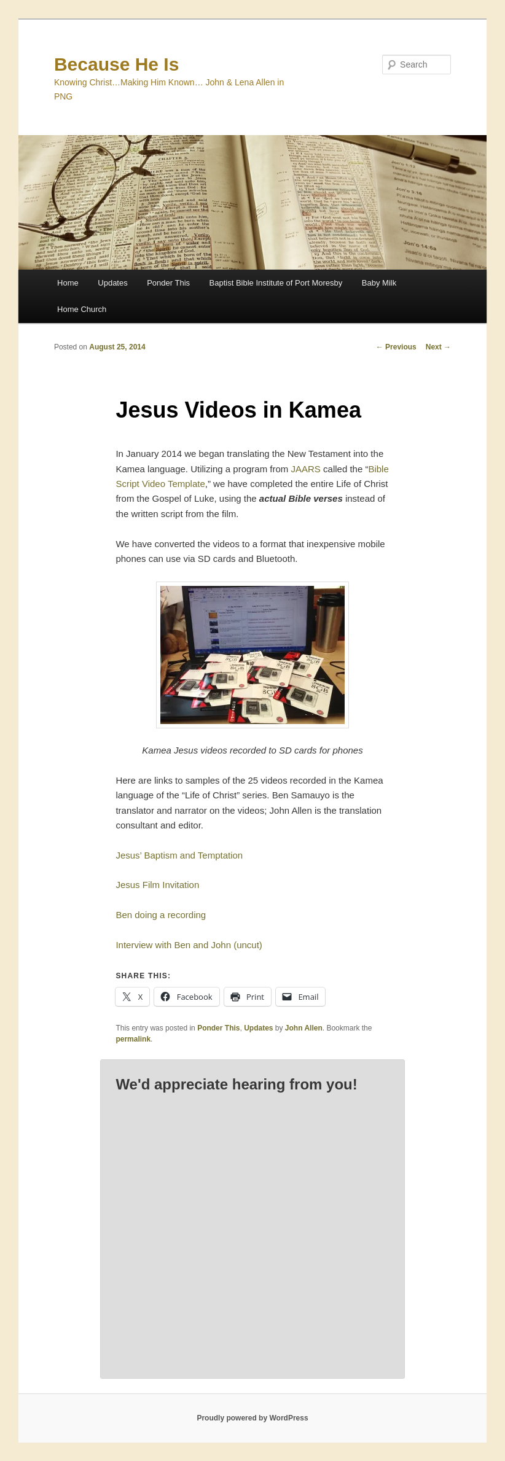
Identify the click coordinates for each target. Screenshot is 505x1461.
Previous (396, 347)
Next (438, 347)
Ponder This (168, 282)
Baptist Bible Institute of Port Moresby (276, 282)
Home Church (81, 309)
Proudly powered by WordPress (252, 1418)
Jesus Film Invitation (157, 884)
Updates (112, 282)
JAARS (306, 469)
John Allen (304, 1028)
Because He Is (116, 64)
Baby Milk (379, 282)
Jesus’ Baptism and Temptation (179, 855)
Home (68, 282)
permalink (133, 1039)
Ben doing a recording (160, 915)
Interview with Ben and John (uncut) (188, 945)
